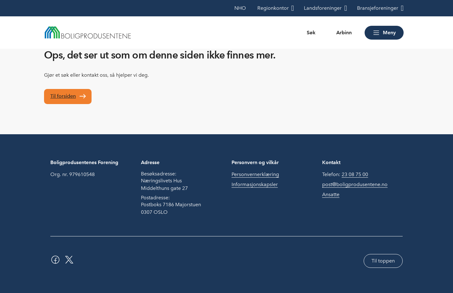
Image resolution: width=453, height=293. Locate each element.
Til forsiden (63, 96)
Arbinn (344, 33)
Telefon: (345, 174)
